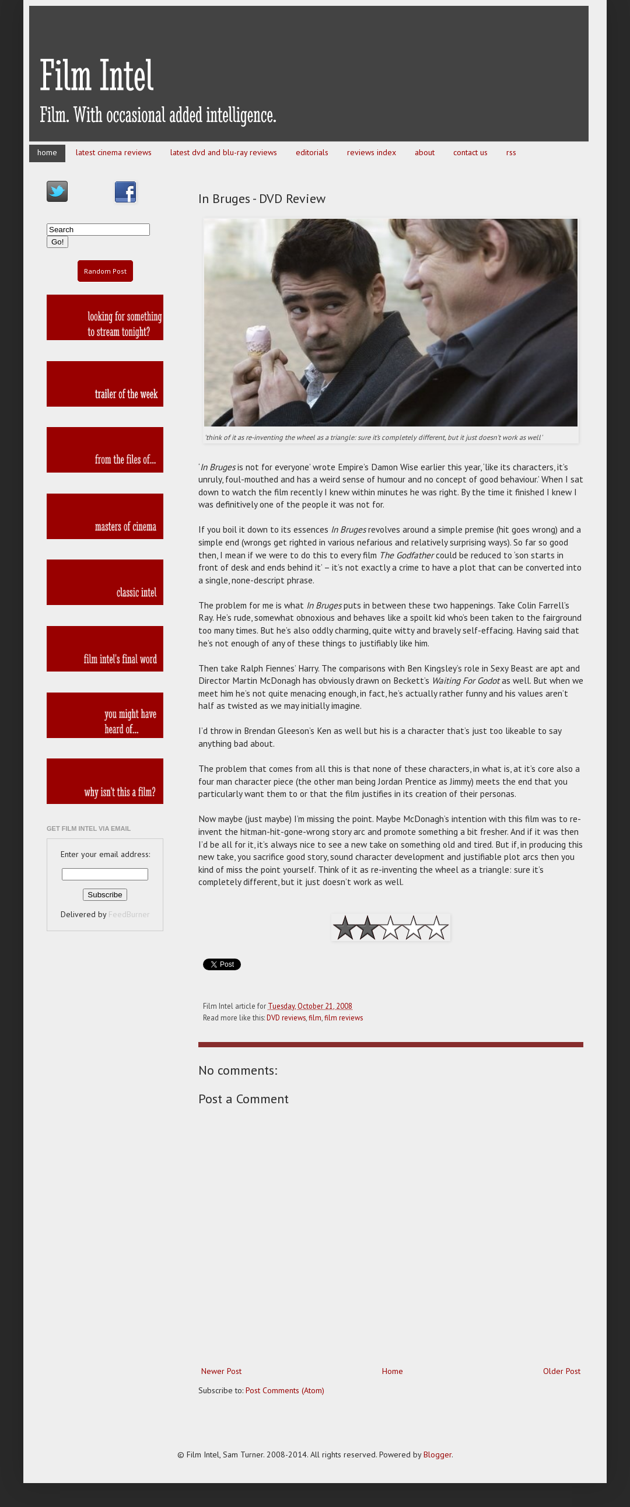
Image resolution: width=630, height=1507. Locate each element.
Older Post (561, 1371)
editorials (312, 152)
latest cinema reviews (114, 152)
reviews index (371, 152)
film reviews (343, 1017)
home (47, 152)
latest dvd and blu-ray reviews (223, 152)
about (425, 152)
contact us (470, 152)
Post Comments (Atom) (285, 1390)
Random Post (105, 271)
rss (511, 152)
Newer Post (221, 1371)
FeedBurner (129, 914)
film (315, 1017)
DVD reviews (286, 1017)
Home (392, 1371)
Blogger (438, 1454)
